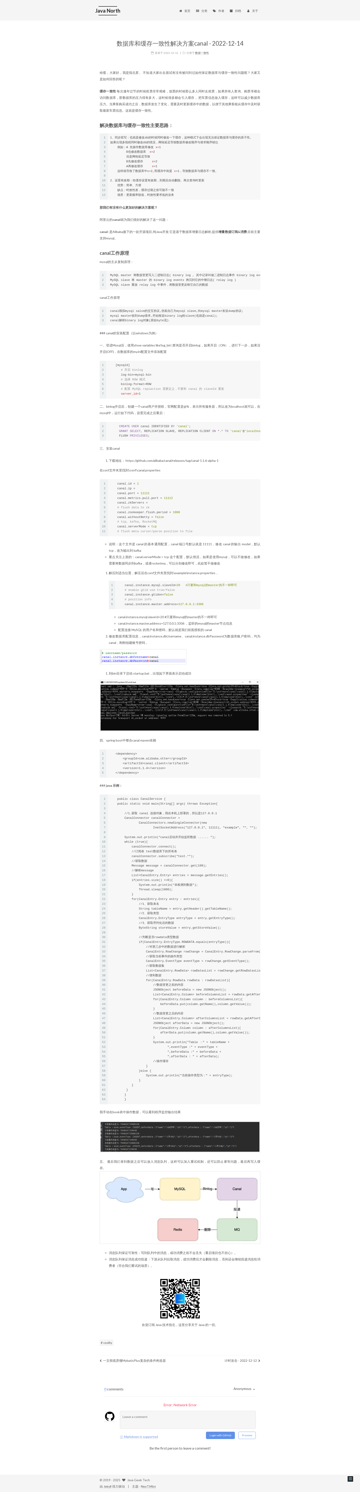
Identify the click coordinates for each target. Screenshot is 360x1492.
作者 (218, 11)
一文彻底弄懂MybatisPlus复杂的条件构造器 (133, 1360)
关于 (252, 11)
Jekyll (107, 1486)
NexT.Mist (148, 1486)
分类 (201, 11)
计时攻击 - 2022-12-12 (242, 1360)
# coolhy (106, 1343)
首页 (184, 11)
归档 (235, 11)
